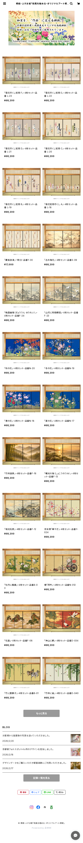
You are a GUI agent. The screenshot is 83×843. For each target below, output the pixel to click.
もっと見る (41, 713)
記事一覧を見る (41, 777)
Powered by (41, 828)
